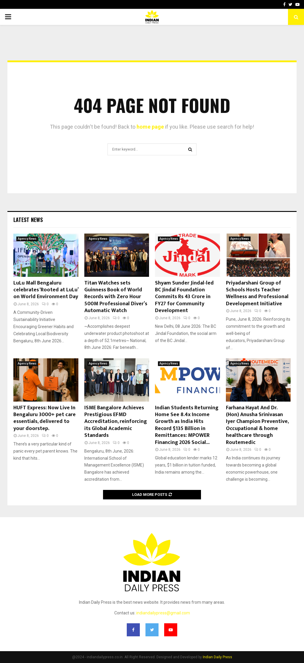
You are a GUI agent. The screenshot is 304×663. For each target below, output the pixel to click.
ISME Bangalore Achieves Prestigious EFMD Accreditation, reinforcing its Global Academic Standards (115, 421)
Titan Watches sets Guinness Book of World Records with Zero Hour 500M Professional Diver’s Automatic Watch (115, 297)
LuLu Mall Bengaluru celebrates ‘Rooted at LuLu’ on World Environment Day (45, 290)
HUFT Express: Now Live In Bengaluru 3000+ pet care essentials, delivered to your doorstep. (44, 418)
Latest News (28, 219)
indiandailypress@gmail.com (163, 613)
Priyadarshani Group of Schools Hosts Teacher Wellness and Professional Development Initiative (257, 293)
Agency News (27, 238)
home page (150, 127)
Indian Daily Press (217, 657)
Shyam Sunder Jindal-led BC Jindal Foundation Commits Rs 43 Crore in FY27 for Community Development (184, 297)
